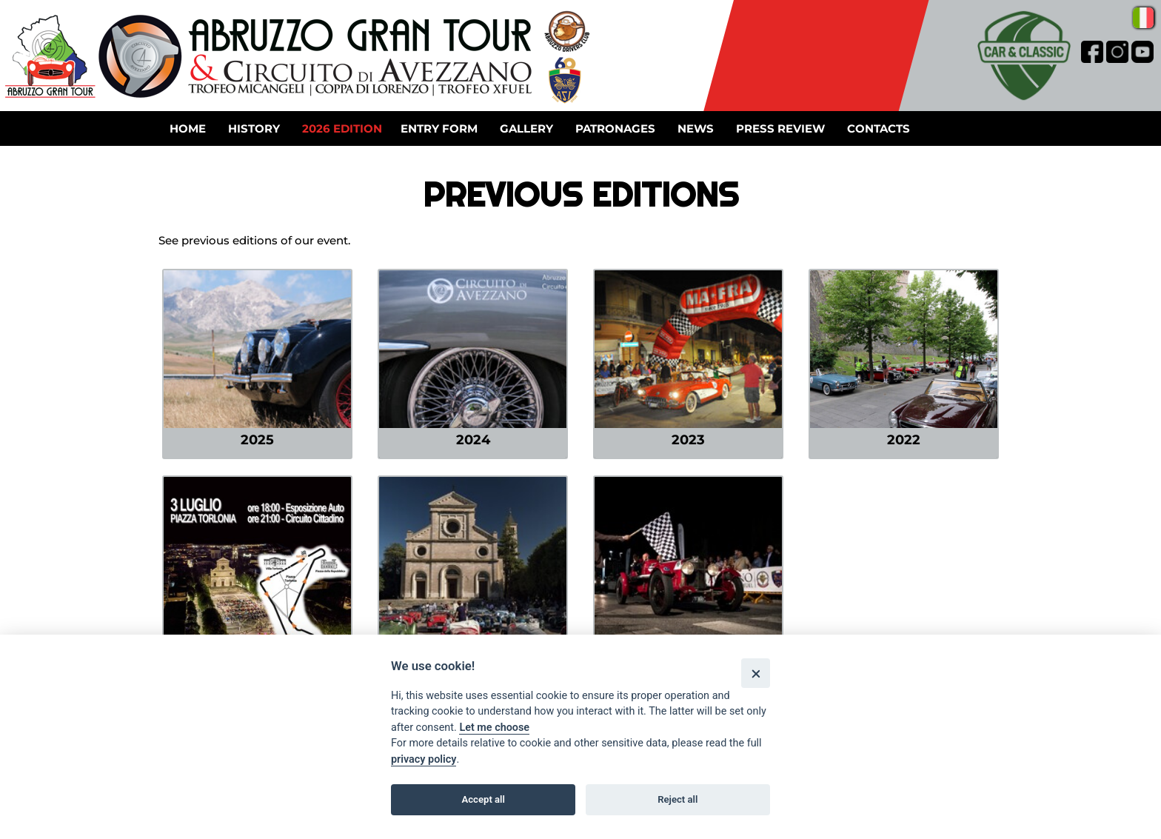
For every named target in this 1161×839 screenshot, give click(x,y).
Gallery (526, 128)
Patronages (615, 128)
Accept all (483, 799)
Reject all (677, 799)
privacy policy (423, 759)
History (254, 128)
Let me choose (494, 727)
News (695, 128)
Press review (780, 128)
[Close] (755, 672)
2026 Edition (342, 128)
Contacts (878, 128)
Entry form (439, 128)
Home (188, 128)
